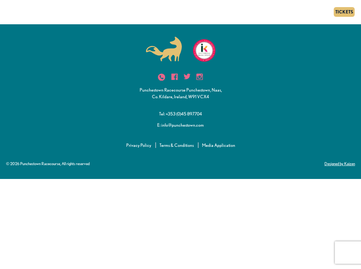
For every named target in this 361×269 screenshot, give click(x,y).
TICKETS (344, 12)
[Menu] (8, 11)
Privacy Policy (138, 145)
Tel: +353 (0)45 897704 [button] (180, 114)
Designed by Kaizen (339, 163)
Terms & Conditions (176, 145)
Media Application (218, 145)
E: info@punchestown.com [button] (180, 125)
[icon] (161, 77)
